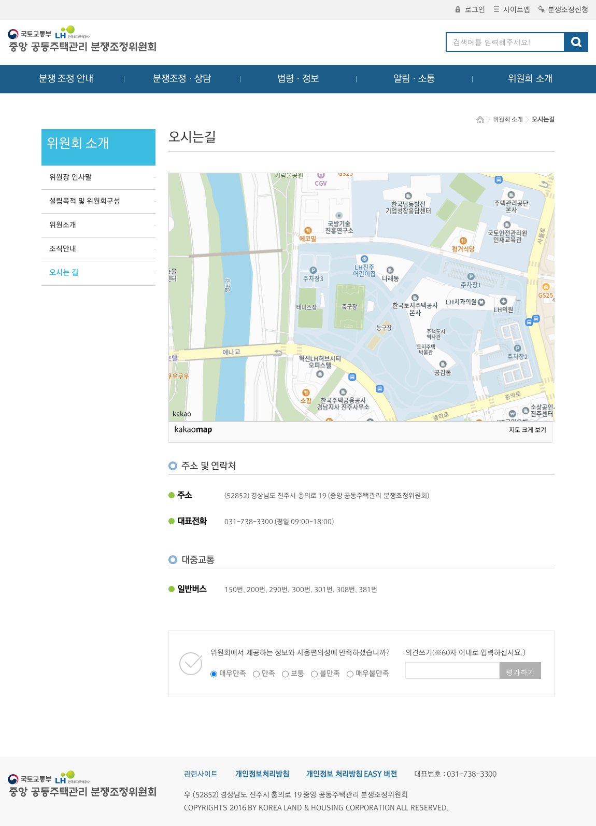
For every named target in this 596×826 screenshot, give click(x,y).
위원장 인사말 (70, 177)
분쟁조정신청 (563, 10)
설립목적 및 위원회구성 (84, 201)
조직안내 (62, 249)
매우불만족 (372, 673)
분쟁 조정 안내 (66, 79)
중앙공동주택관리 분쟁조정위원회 (83, 39)
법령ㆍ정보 (298, 79)
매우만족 (232, 673)
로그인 (470, 10)
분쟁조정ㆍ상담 (182, 79)
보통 (297, 673)
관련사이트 (201, 774)
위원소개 (62, 225)
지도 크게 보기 (527, 430)
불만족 (330, 673)
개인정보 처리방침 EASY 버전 (351, 774)
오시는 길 (63, 273)
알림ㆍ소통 (414, 79)
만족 (268, 673)
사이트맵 (512, 10)
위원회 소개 (530, 79)
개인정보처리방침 (262, 774)
